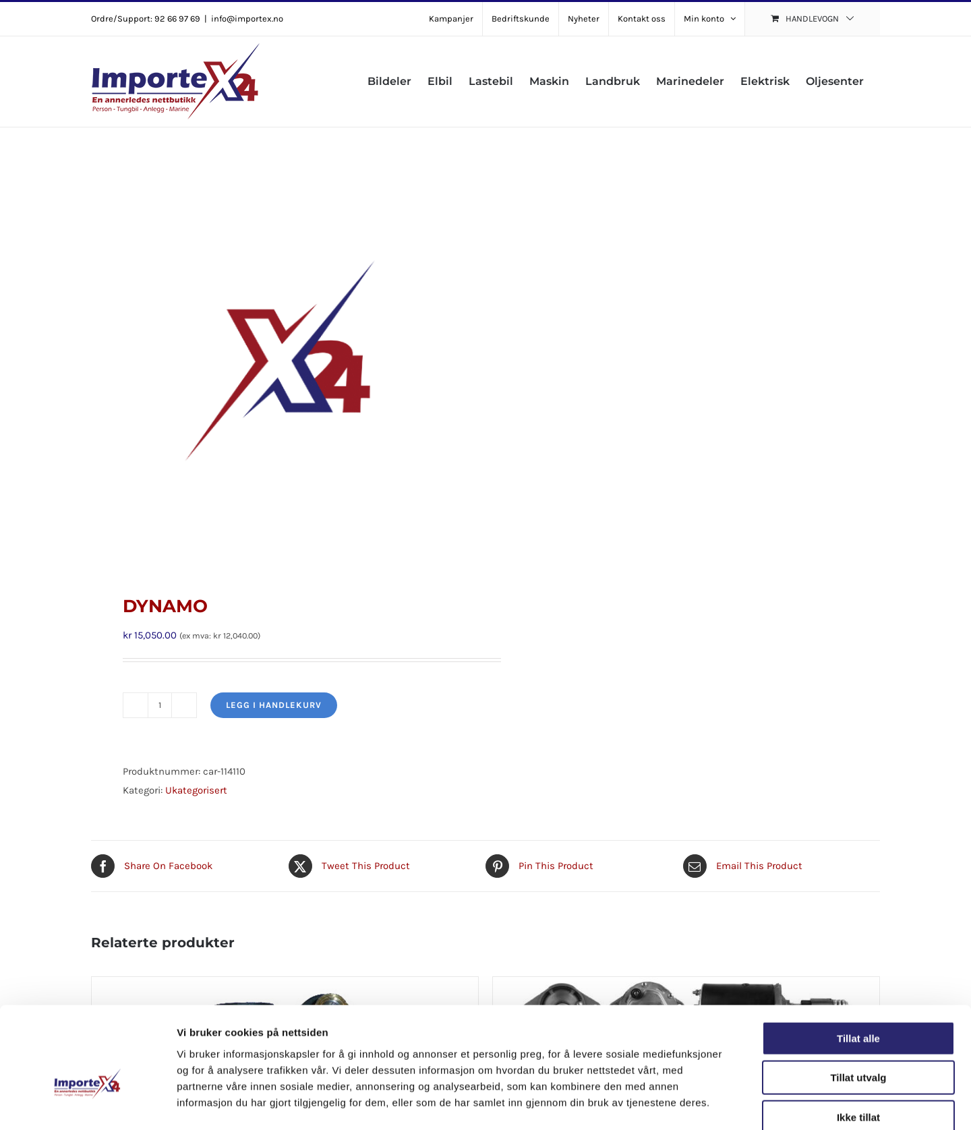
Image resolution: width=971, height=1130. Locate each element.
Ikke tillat (858, 1044)
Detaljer (718, 1103)
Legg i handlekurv (274, 705)
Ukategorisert (196, 790)
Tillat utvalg (858, 1005)
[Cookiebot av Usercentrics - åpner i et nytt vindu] (87, 1104)
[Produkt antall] (160, 705)
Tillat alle (858, 965)
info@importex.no (247, 18)
